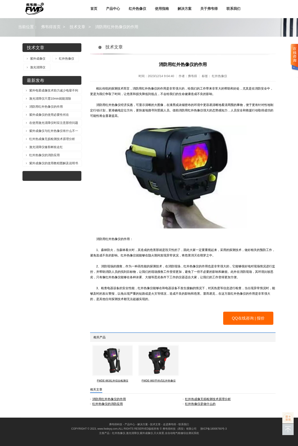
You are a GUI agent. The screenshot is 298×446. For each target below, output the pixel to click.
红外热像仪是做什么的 (200, 404)
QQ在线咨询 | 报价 (248, 318)
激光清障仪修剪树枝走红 (46, 147)
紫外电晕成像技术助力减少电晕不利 (53, 90)
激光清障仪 (37, 67)
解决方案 (185, 8)
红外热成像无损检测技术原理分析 (52, 139)
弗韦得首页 (51, 27)
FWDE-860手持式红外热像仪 (158, 380)
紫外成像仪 (37, 58)
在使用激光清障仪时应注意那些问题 (53, 122)
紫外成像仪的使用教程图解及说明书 (53, 163)
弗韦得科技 (115, 424)
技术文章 (77, 27)
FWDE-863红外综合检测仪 (112, 380)
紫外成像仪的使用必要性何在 (49, 114)
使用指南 (162, 8)
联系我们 (233, 8)
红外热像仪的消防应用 (44, 155)
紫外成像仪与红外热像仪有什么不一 (53, 131)
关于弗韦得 (209, 8)
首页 (93, 8)
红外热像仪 (137, 8)
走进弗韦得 (169, 424)
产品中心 (113, 8)
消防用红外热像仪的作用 (116, 27)
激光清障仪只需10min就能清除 (50, 98)
